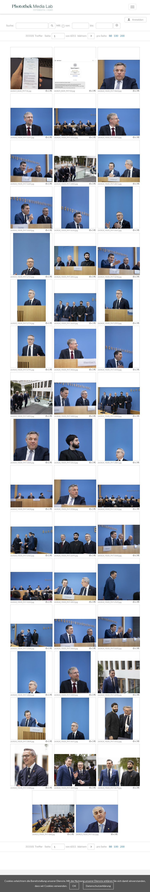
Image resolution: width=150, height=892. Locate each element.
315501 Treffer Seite (38, 36)
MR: (58, 25)
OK (74, 885)
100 (116, 35)
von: (68, 25)
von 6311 (71, 36)
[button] (116, 26)
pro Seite (109, 36)
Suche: (10, 25)
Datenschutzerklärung (98, 885)
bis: (91, 25)
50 (110, 35)
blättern (82, 36)
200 (122, 35)
